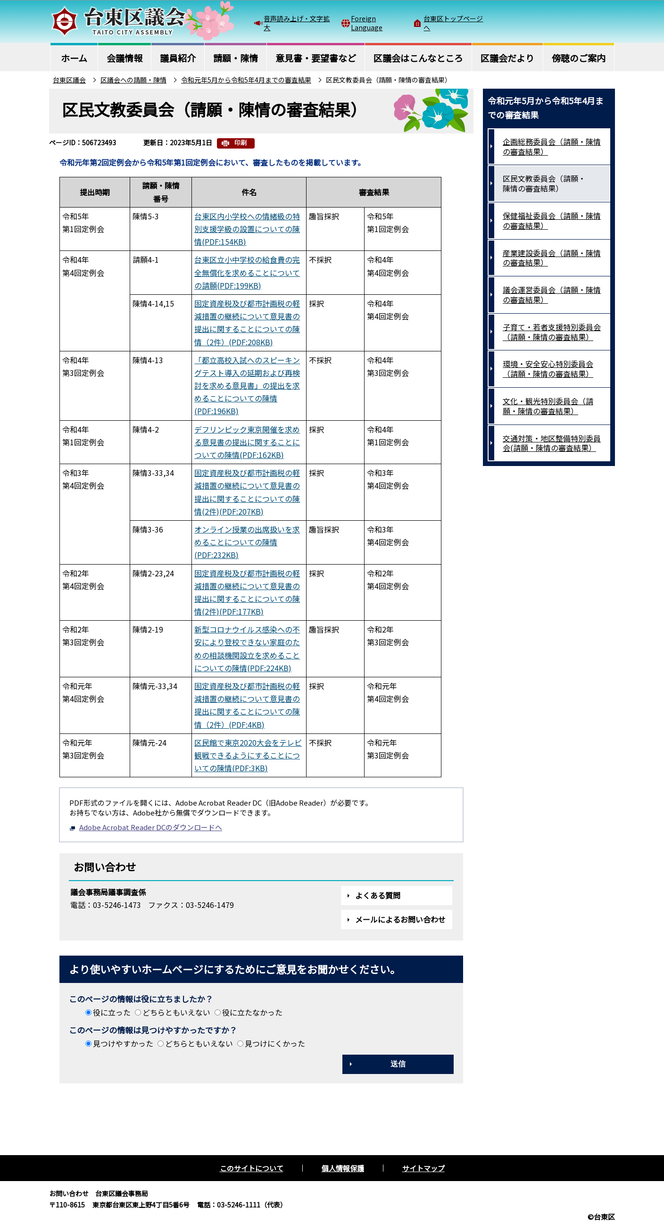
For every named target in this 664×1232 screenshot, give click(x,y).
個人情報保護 (343, 1168)
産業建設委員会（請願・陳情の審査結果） (552, 257)
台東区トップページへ (453, 23)
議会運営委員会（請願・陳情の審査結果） (552, 294)
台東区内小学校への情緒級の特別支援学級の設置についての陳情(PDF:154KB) (247, 228)
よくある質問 (377, 895)
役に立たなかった (252, 1012)
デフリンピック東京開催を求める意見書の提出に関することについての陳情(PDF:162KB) (247, 442)
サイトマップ (423, 1168)
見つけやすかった (123, 1043)
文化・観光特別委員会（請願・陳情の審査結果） (548, 405)
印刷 (240, 142)
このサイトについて (251, 1168)
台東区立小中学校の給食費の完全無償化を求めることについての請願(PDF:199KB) (247, 272)
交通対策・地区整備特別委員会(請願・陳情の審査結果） (552, 443)
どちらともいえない (176, 1012)
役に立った (112, 1012)
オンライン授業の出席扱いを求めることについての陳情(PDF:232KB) (247, 542)
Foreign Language (366, 23)
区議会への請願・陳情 (133, 79)
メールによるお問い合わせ (400, 919)
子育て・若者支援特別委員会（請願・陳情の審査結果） (552, 331)
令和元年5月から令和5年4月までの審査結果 (246, 79)
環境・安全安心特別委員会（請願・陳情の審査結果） (548, 368)
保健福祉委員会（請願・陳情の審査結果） (552, 220)
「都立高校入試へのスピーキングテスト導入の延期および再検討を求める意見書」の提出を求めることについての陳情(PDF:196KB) (247, 385)
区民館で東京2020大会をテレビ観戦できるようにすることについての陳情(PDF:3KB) (248, 755)
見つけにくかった (275, 1043)
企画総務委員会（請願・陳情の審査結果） (552, 146)
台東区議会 (69, 79)
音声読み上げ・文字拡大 (297, 23)
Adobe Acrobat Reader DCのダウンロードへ (145, 827)
